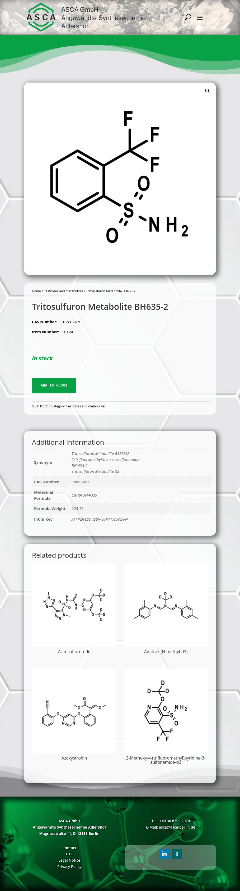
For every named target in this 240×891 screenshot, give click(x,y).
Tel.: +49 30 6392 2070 (170, 820)
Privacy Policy (69, 866)
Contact (69, 847)
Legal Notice (69, 860)
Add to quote (54, 385)
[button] (207, 91)
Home (36, 291)
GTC (69, 853)
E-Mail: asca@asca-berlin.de (170, 827)
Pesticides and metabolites (63, 291)
